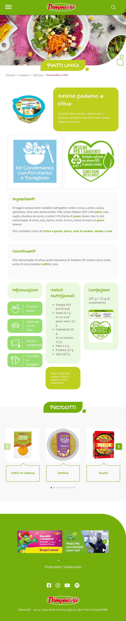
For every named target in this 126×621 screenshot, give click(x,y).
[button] (51, 487)
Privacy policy (53, 566)
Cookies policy (73, 566)
